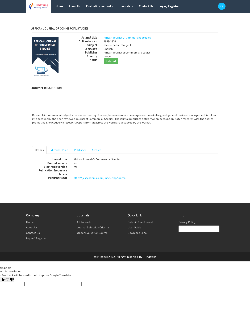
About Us (75, 6)
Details (39, 150)
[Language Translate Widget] (198, 229)
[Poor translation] (9, 279)
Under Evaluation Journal (92, 233)
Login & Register (36, 238)
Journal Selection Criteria (93, 227)
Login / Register (169, 6)
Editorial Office (59, 150)
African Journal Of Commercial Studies (127, 37)
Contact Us (146, 6)
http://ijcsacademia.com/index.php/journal (99, 178)
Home (59, 6)
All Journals (84, 222)
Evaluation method (99, 6)
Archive (96, 150)
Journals (126, 6)
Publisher (80, 150)
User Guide (134, 227)
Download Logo (137, 233)
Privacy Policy (187, 222)
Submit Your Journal (140, 222)
